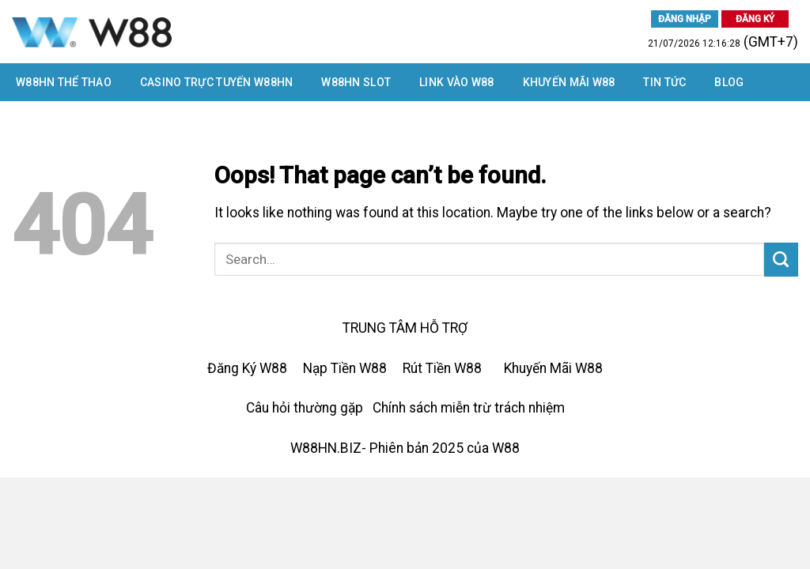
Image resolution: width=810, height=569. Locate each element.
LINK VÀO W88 (456, 82)
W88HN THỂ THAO (64, 82)
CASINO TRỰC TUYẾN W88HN (216, 82)
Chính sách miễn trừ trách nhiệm (469, 408)
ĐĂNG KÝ (755, 18)
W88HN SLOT (356, 82)
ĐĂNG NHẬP (684, 18)
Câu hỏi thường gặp (304, 408)
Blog (729, 82)
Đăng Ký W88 (247, 368)
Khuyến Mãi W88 (569, 82)
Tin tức (664, 82)
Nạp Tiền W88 (345, 368)
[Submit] (781, 260)
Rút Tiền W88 (442, 368)
